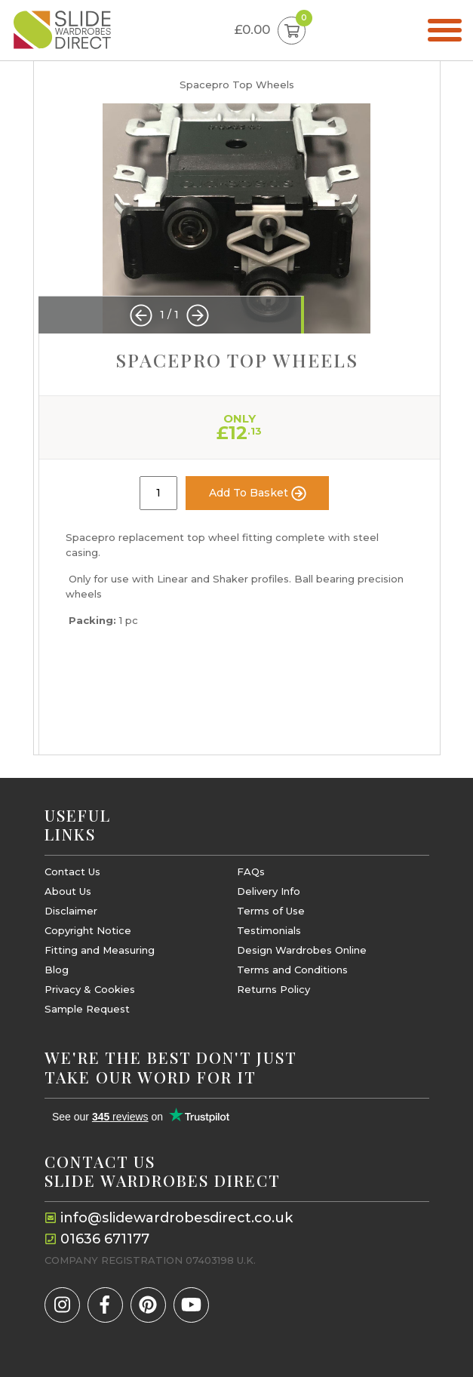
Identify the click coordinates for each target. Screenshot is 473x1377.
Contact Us (72, 872)
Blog (57, 970)
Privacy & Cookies (90, 989)
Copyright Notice (88, 931)
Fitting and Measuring (100, 950)
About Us (68, 891)
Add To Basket (257, 493)
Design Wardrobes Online (302, 950)
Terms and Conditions (292, 970)
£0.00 (270, 31)
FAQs (251, 872)
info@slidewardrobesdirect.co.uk (176, 1218)
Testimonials (269, 931)
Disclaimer (71, 911)
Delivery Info (268, 891)
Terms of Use (271, 911)
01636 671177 (104, 1239)
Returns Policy (273, 989)
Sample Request (87, 1009)
